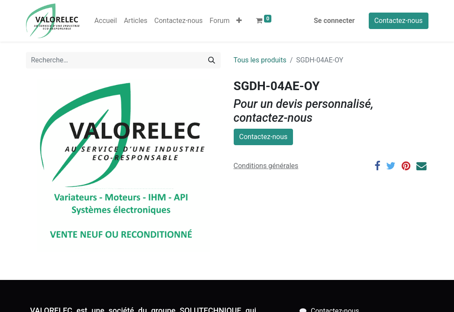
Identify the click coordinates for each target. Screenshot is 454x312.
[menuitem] (105, 20)
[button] (239, 20)
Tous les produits (260, 60)
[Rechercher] (212, 60)
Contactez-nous (398, 20)
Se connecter (334, 20)
